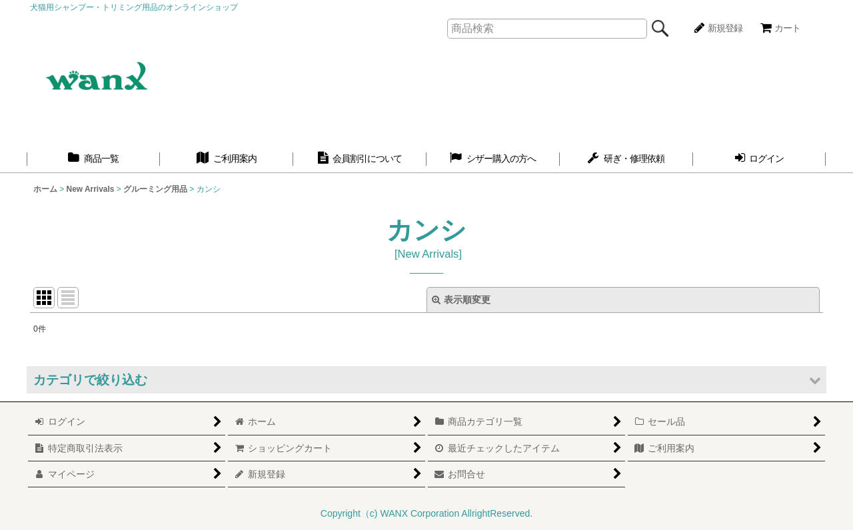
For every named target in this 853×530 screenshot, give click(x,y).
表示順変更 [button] (461, 299)
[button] (426, 380)
